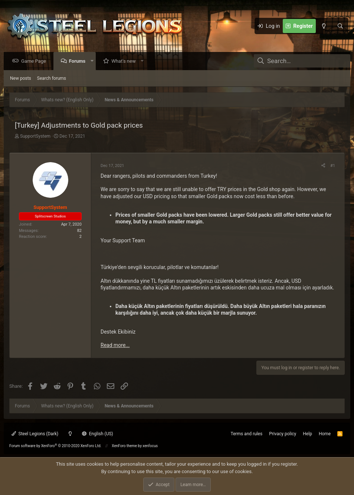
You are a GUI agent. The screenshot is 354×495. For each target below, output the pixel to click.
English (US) (97, 433)
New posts (20, 78)
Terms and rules (246, 433)
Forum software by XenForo (55, 446)
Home (325, 433)
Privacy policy (282, 433)
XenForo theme (124, 446)
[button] (94, 61)
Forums (79, 61)
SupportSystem (35, 136)
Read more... (115, 345)
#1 (332, 166)
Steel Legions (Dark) (35, 433)
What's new (125, 61)
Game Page (35, 61)
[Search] (340, 26)
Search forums (51, 78)
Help (307, 433)
